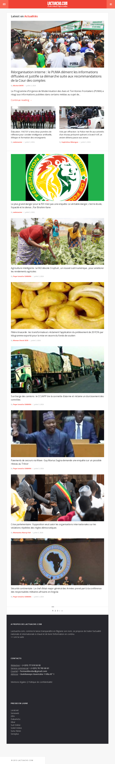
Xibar (13, 722)
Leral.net (15, 710)
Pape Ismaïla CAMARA (22, 276)
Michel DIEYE (18, 85)
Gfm (13, 716)
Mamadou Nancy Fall (22, 532)
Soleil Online (16, 728)
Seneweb (15, 713)
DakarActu (15, 719)
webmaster (17, 142)
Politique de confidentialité (40, 682)
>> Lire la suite (17, 637)
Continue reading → (21, 100)
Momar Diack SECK (20, 340)
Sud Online (15, 725)
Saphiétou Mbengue (70, 142)
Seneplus (15, 734)
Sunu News (16, 731)
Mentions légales (18, 682)
